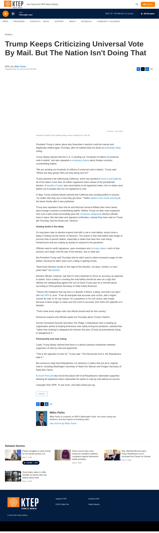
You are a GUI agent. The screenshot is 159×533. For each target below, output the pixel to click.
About (72, 26)
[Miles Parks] (41, 422)
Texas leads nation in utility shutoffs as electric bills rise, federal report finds (34, 479)
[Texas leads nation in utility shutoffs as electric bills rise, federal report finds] (13, 480)
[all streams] (148, 18)
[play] (6, 18)
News (5, 26)
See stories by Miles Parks (63, 427)
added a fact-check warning (104, 202)
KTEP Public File (62, 509)
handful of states (55, 190)
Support (59, 26)
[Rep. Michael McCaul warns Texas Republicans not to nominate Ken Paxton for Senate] (112, 459)
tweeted (55, 274)
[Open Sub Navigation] (10, 26)
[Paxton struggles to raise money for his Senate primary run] (13, 459)
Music (46, 26)
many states (100, 252)
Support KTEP (61, 503)
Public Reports (94, 509)
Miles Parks (20, 71)
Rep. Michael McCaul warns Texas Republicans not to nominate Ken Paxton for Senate (136, 458)
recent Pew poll (45, 380)
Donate (150, 6)
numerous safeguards (90, 218)
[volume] (13, 18)
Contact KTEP (93, 503)
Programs (19, 26)
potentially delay (113, 152)
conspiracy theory (80, 164)
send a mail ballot (110, 183)
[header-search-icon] (137, 6)
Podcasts (35, 26)
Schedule (86, 26)
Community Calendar (108, 26)
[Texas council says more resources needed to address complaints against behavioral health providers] (63, 459)
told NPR (44, 299)
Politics (8, 39)
